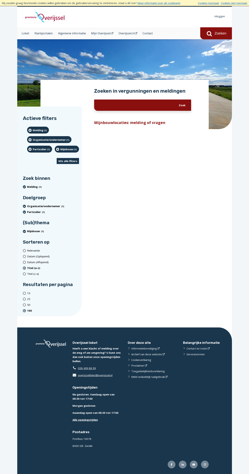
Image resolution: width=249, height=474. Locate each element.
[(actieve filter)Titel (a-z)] (53, 268)
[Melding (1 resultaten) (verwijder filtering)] (38, 130)
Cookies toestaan (208, 3)
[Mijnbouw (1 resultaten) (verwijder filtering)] (67, 149)
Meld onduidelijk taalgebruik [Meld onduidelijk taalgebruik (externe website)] (148, 377)
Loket (25, 33)
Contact (148, 33)
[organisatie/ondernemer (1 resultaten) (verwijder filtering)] (49, 139)
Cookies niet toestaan (234, 3)
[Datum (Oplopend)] (53, 256)
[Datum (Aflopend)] (53, 262)
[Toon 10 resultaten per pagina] (53, 293)
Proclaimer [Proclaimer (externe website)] (137, 365)
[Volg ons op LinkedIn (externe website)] (183, 464)
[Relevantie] (53, 250)
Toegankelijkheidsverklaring (148, 371)
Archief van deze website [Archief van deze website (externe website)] (146, 354)
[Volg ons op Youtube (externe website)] (194, 464)
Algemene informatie (72, 33)
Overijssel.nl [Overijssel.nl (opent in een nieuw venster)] (126, 33)
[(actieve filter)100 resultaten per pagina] (53, 310)
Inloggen (219, 16)
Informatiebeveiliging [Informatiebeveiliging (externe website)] (144, 348)
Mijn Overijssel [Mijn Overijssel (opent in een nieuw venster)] (101, 33)
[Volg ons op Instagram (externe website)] (205, 464)
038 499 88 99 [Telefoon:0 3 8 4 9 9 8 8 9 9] (87, 368)
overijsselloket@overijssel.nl (92, 375)
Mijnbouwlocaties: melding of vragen (129, 122)
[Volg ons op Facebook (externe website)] (171, 464)
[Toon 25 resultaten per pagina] (53, 299)
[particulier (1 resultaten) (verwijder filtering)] (39, 149)
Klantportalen (43, 33)
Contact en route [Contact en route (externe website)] (197, 348)
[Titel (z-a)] (53, 274)
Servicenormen (196, 354)
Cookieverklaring (141, 360)
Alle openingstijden (85, 420)
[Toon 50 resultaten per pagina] (53, 305)
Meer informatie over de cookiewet (158, 3)
